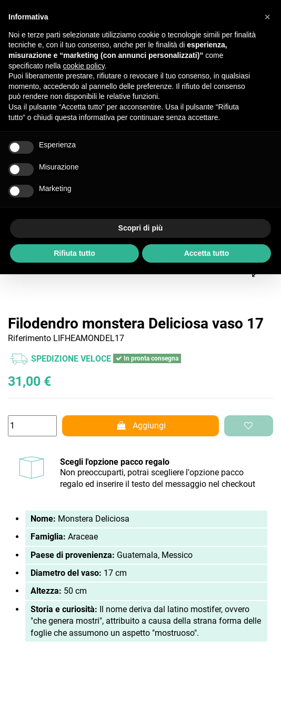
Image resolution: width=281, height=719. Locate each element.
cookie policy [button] (84, 66)
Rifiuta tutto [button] (74, 253)
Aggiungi (140, 426)
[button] (267, 16)
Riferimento (29, 338)
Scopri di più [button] (140, 228)
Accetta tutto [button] (206, 253)
